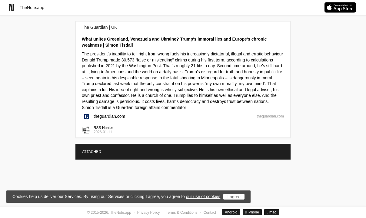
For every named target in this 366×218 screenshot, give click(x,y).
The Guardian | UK (99, 27)
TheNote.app (32, 7)
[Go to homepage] (11, 7)
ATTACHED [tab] (91, 152)
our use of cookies (203, 196)
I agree (234, 196)
